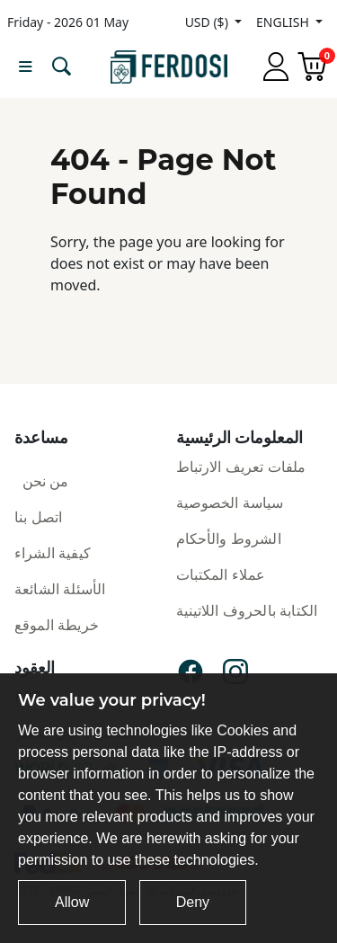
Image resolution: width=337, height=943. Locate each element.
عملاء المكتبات (221, 574)
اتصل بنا (38, 517)
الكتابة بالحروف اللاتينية (247, 610)
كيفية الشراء (52, 553)
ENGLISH (284, 22)
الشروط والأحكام (228, 538)
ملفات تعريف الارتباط (241, 466)
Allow (72, 902)
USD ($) (208, 22)
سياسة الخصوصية (230, 502)
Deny (192, 902)
